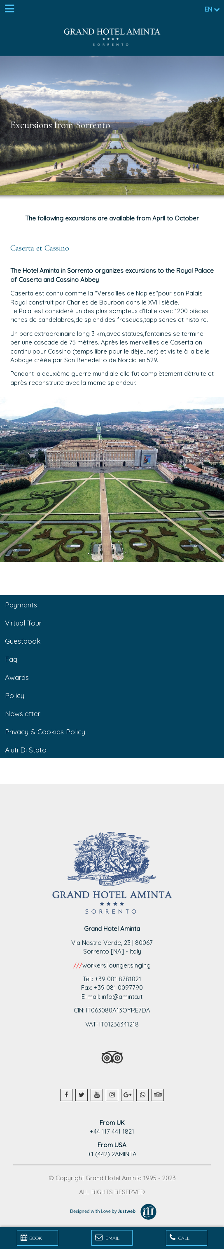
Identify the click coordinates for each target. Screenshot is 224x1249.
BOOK (31, 1237)
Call (179, 1237)
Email (107, 1237)
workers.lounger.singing (116, 965)
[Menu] (9, 9)
